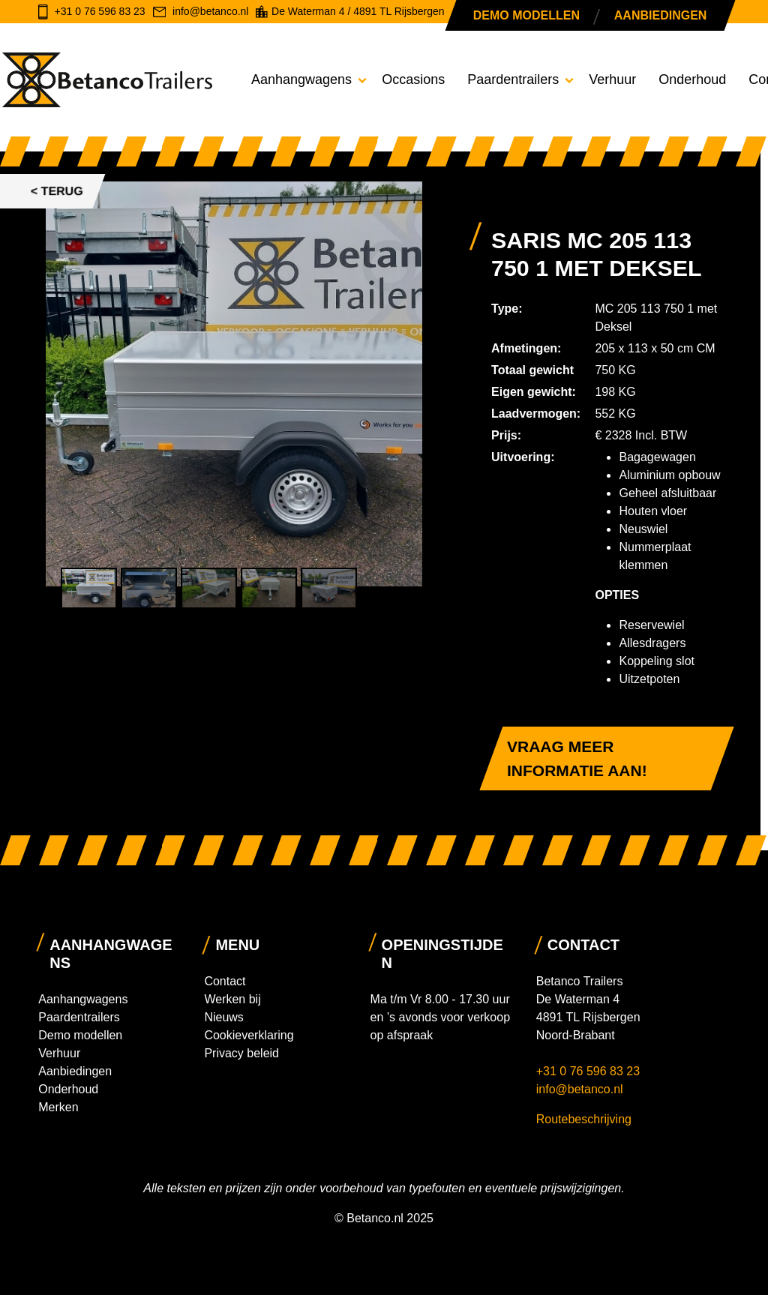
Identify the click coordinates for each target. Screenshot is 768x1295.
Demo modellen (526, 15)
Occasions (413, 79)
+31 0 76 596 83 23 (590, 1071)
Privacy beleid (241, 1053)
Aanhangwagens (301, 79)
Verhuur (612, 79)
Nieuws (223, 1017)
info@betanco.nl (579, 1089)
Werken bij (232, 999)
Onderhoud (692, 79)
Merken (58, 1107)
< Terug (57, 190)
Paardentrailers (513, 79)
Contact (224, 981)
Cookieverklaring (248, 1035)
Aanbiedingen (660, 15)
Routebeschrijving (584, 1119)
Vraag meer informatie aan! (577, 758)
